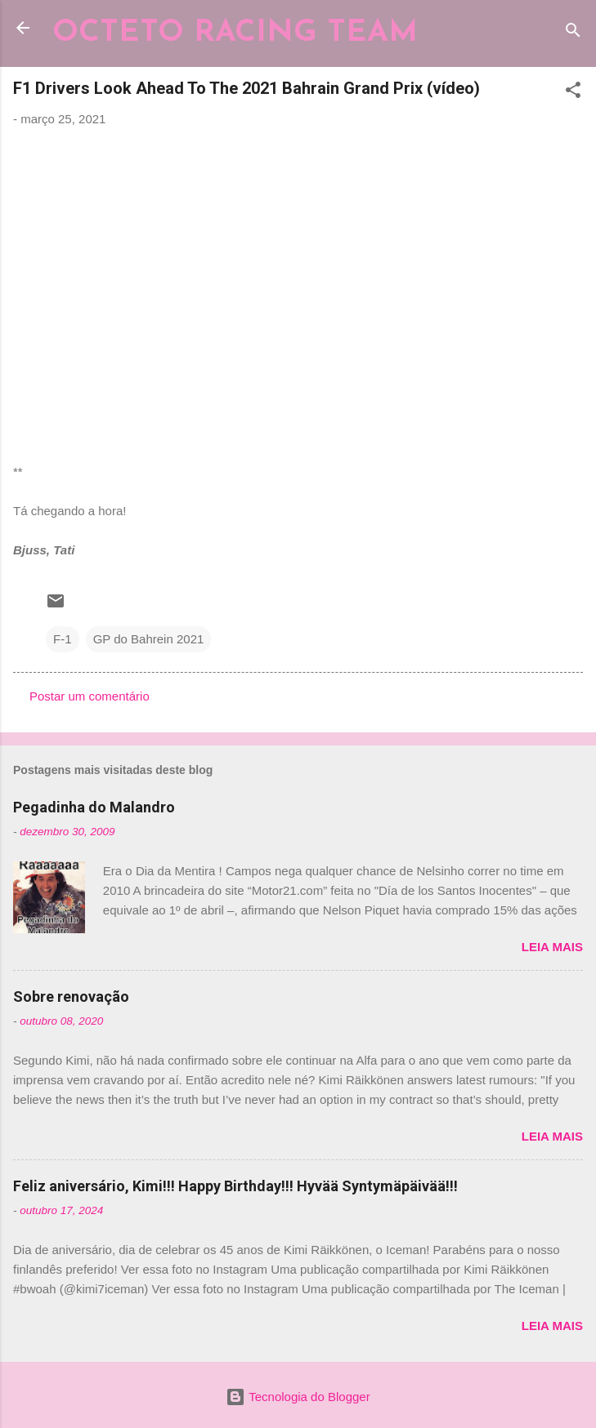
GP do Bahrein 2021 (148, 639)
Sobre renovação (71, 996)
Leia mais (552, 947)
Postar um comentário (89, 696)
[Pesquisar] (573, 33)
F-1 (62, 639)
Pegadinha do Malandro (94, 807)
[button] (573, 92)
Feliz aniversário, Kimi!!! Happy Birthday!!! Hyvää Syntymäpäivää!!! (235, 1185)
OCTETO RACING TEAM (235, 33)
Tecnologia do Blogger (298, 1397)
